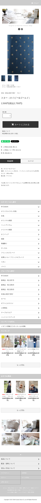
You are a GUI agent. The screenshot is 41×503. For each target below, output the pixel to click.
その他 (12, 85)
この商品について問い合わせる (10, 150)
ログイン (3, 477)
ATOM (32, 492)
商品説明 (10, 161)
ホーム (3, 85)
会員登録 (24, 473)
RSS (29, 492)
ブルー (19, 86)
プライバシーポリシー (27, 490)
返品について (6, 131)
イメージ (31, 161)
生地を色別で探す (11, 86)
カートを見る (25, 477)
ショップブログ (22, 492)
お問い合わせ (4, 482)
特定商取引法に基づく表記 (10, 133)
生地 (8, 85)
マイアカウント (5, 473)
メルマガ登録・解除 (12, 492)
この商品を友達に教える (8, 147)
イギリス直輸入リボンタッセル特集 (13, 326)
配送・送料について (24, 488)
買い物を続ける (6, 153)
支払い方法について (13, 488)
